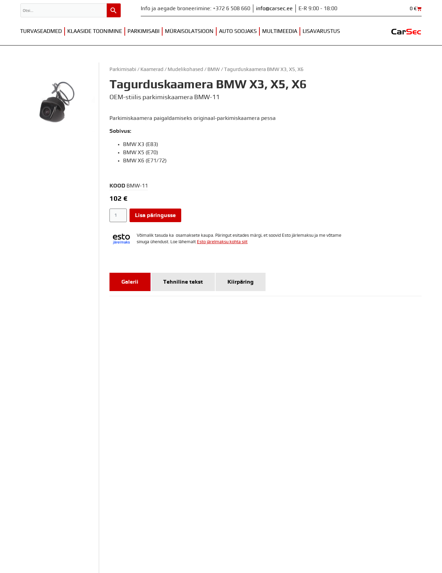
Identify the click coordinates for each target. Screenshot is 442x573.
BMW (213, 69)
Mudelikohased (185, 69)
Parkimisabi (143, 31)
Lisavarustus (321, 31)
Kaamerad (152, 69)
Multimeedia (279, 31)
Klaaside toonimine (94, 31)
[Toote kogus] (118, 215)
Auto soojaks (238, 31)
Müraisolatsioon (189, 31)
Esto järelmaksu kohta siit (222, 242)
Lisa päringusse (155, 215)
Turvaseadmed (41, 31)
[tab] (130, 282)
